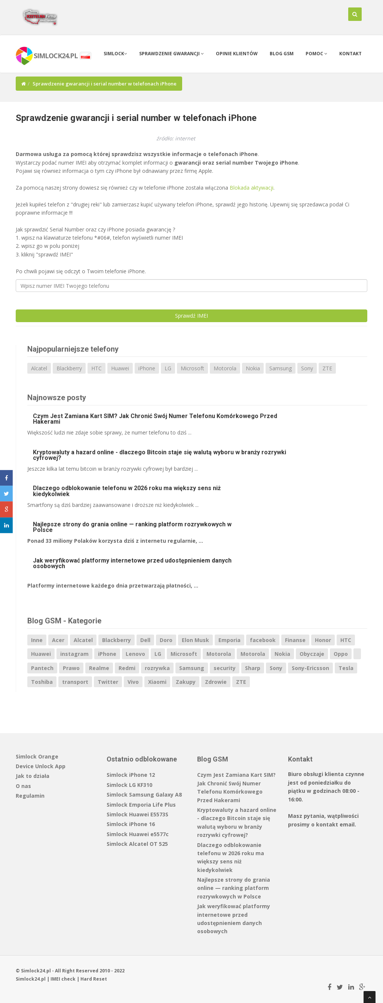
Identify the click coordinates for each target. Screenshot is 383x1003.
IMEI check (63, 979)
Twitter (108, 681)
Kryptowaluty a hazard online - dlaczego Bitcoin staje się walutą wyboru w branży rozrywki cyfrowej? (159, 455)
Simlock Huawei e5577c (138, 834)
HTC (96, 368)
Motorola (225, 368)
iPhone (146, 368)
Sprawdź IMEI (191, 315)
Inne (37, 640)
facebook (263, 640)
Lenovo (135, 653)
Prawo (71, 668)
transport (75, 681)
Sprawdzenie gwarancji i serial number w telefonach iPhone (136, 118)
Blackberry (69, 368)
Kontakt (350, 53)
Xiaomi (157, 681)
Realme (99, 668)
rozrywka (157, 668)
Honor (323, 640)
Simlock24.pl (31, 979)
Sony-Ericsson (310, 668)
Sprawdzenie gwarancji (171, 53)
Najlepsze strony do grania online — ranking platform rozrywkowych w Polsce (132, 527)
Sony (307, 368)
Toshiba (42, 681)
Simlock (115, 53)
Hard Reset (93, 979)
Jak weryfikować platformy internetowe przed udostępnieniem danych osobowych (132, 563)
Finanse (295, 640)
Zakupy (186, 681)
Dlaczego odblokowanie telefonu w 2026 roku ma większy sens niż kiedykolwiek (127, 491)
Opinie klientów (237, 53)
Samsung (280, 368)
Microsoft (192, 368)
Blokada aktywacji (251, 187)
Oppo (341, 653)
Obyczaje (312, 653)
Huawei (120, 368)
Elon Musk (195, 640)
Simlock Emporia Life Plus (141, 804)
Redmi (127, 668)
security (225, 668)
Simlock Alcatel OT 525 (137, 843)
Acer (58, 640)
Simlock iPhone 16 (131, 824)
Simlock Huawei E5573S (137, 814)
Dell (145, 640)
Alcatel (39, 368)
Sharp (252, 668)
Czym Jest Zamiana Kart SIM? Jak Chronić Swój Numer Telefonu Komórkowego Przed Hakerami (155, 418)
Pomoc (316, 53)
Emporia (229, 640)
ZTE (327, 368)
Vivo (133, 681)
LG (168, 368)
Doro (166, 640)
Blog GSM (282, 53)
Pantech (42, 668)
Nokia (253, 368)
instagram (74, 653)
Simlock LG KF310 (129, 784)
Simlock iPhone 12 (131, 774)
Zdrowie (216, 681)
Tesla (345, 668)
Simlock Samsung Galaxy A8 (144, 794)
